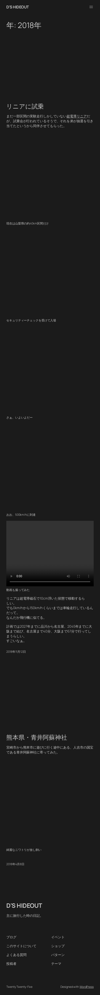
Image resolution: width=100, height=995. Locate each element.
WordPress (87, 987)
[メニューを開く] (91, 6)
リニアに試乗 (25, 106)
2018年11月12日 (16, 652)
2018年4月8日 (15, 864)
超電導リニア (77, 116)
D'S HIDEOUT (17, 7)
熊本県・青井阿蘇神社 (36, 737)
